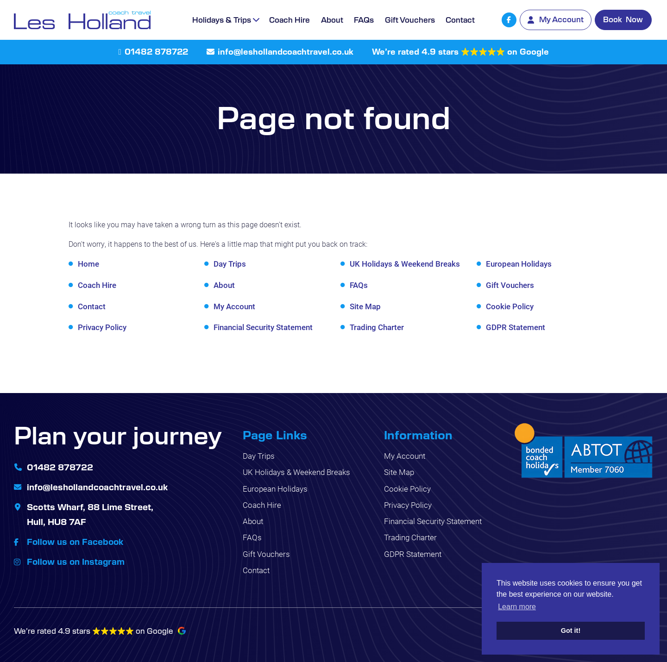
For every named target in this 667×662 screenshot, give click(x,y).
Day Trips (230, 263)
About (332, 20)
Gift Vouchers (410, 20)
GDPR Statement (515, 327)
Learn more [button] (517, 607)
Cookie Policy (510, 306)
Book (623, 19)
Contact (460, 20)
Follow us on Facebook (76, 540)
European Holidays (519, 263)
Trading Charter (377, 327)
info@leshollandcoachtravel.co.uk (285, 51)
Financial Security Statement (263, 327)
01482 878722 (156, 51)
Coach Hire (289, 20)
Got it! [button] (570, 630)
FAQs (364, 20)
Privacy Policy (102, 327)
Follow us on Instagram (76, 560)
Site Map (365, 306)
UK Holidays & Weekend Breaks (405, 263)
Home (88, 263)
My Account (234, 306)
